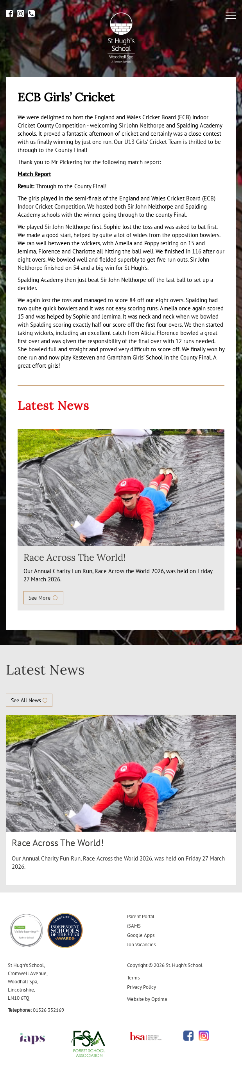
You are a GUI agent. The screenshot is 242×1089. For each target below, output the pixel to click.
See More (43, 597)
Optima (159, 999)
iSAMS (134, 926)
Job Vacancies (141, 944)
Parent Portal (140, 916)
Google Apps (140, 935)
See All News (29, 700)
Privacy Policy (141, 987)
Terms (133, 977)
